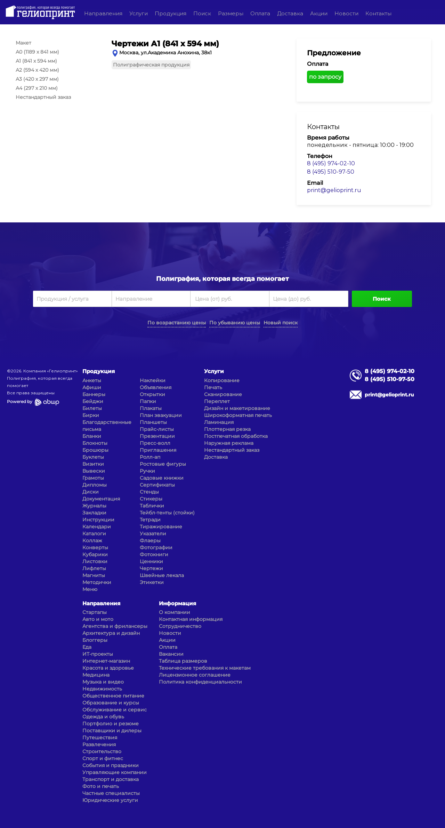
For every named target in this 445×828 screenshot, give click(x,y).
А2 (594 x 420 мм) (37, 70)
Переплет (217, 401)
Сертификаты (157, 485)
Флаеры (150, 540)
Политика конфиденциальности (200, 682)
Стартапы (94, 612)
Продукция (170, 13)
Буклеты (93, 457)
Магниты (93, 575)
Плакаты (151, 408)
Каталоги (94, 533)
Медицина (96, 675)
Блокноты (94, 443)
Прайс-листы (157, 429)
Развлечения (99, 744)
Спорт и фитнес (102, 758)
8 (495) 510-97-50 (330, 171)
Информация (177, 603)
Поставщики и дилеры (111, 730)
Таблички (152, 506)
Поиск (202, 13)
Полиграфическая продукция (151, 65)
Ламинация (219, 422)
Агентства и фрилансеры (114, 626)
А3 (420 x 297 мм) (37, 79)
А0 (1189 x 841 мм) (37, 52)
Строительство (101, 751)
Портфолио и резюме (110, 723)
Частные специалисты (111, 793)
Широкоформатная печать (238, 415)
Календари (96, 526)
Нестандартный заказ (43, 97)
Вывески (93, 471)
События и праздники (110, 765)
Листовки (94, 561)
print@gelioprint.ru (334, 190)
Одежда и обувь (103, 716)
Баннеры (93, 394)
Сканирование (223, 394)
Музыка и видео (103, 682)
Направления (103, 13)
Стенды (149, 492)
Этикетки (152, 582)
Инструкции (98, 519)
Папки (148, 401)
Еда (86, 647)
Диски (90, 492)
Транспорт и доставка (110, 779)
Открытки (152, 394)
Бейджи (92, 401)
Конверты (95, 547)
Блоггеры (94, 640)
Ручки (147, 471)
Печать (213, 387)
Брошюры (95, 450)
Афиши (91, 387)
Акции (318, 13)
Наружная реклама (228, 443)
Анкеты (91, 380)
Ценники (151, 561)
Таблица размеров (183, 661)
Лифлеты (94, 568)
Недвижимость (102, 689)
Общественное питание (113, 696)
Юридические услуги (110, 800)
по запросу (325, 76)
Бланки (91, 436)
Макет (23, 43)
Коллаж (92, 540)
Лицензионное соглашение (194, 675)
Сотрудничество (180, 626)
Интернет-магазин (106, 661)
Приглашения (158, 450)
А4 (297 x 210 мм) (37, 88)
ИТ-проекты (97, 654)
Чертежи (151, 568)
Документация (101, 499)
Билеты (92, 408)
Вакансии (171, 654)
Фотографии (156, 547)
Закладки (94, 513)
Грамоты (93, 478)
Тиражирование (161, 526)
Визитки (93, 464)
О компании (174, 612)
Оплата (260, 13)
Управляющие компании (114, 772)
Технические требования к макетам (205, 668)
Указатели (153, 533)
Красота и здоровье (108, 668)
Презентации (157, 436)
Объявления (155, 387)
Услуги (138, 13)
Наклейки (152, 380)
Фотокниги (154, 554)
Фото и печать (100, 786)
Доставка (290, 13)
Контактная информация (190, 619)
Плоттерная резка (227, 429)
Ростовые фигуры (163, 464)
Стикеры (151, 499)
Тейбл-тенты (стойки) (167, 513)
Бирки (90, 415)
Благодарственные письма (106, 425)
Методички (96, 582)
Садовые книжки (162, 478)
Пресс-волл (155, 443)
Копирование (222, 380)
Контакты (378, 13)
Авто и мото (97, 619)
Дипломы (94, 485)
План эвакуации (161, 415)
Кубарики (95, 554)
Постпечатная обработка (236, 436)
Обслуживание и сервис (114, 710)
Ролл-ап (150, 457)
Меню (89, 589)
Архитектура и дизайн (111, 633)
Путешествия (99, 737)
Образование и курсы (110, 703)
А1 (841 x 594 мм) (36, 61)
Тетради (150, 519)
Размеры (230, 13)
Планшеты (153, 422)
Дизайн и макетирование (237, 408)
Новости (346, 13)
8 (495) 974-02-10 (331, 163)
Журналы (94, 506)
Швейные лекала (162, 575)
